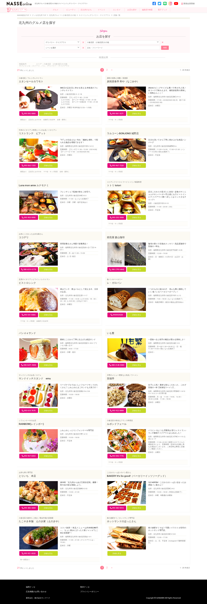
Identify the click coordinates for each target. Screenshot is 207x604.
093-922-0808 (117, 411)
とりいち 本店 (27, 475)
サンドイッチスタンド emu (35, 378)
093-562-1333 (29, 166)
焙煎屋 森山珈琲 (116, 237)
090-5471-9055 (28, 365)
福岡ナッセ (30, 587)
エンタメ (116, 10)
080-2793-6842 (116, 269)
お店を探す (132, 10)
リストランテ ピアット (32, 133)
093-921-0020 (29, 553)
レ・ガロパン (114, 282)
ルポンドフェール (116, 424)
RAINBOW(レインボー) (31, 424)
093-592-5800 (29, 114)
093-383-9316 (117, 508)
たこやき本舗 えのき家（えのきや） (39, 521)
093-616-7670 (29, 411)
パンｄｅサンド (27, 333)
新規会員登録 (188, 3)
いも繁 (110, 333)
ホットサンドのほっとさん (121, 521)
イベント (101, 10)
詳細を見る (48, 114)
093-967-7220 (117, 166)
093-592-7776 (117, 456)
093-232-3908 (117, 218)
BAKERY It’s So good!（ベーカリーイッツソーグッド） (137, 475)
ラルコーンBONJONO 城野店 (123, 133)
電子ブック (162, 10)
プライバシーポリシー (89, 592)
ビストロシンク (27, 282)
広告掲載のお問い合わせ (36, 592)
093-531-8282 (29, 315)
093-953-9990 (29, 218)
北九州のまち (86, 10)
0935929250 (117, 315)
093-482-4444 (29, 508)
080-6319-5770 (28, 269)
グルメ (55, 10)
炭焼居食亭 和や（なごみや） (123, 81)
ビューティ (71, 10)
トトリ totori (114, 185)
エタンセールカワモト (31, 81)
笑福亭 (110, 378)
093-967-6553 (29, 456)
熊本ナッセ (85, 587)
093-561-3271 (117, 114)
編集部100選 (147, 10)
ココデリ (24, 237)
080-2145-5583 (116, 365)
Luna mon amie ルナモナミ (34, 185)
